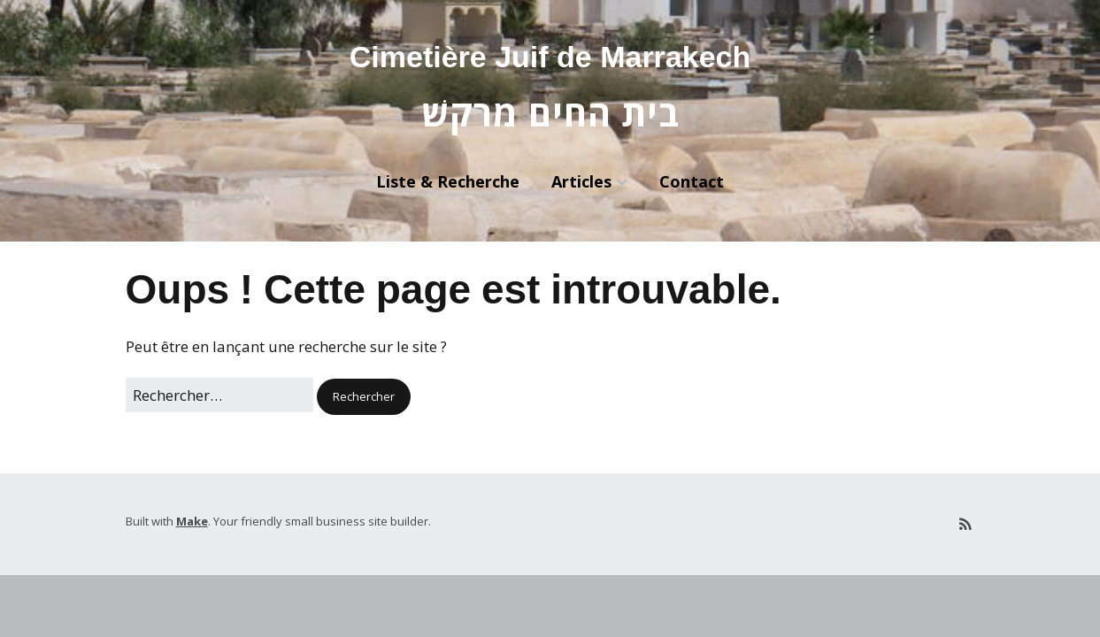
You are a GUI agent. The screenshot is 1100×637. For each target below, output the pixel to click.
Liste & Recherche (447, 181)
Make (192, 521)
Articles (581, 181)
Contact (691, 181)
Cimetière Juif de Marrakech (550, 56)
